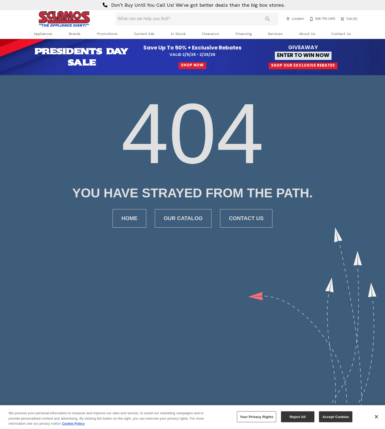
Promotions (107, 34)
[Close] (376, 419)
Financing (243, 34)
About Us (307, 34)
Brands (74, 34)
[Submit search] (267, 19)
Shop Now (192, 65)
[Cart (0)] (348, 19)
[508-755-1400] (321, 19)
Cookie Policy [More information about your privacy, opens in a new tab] (73, 426)
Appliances (43, 34)
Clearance (210, 34)
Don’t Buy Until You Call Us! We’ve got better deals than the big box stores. (193, 5)
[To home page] (64, 19)
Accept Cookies (335, 419)
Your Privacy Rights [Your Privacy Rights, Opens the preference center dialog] (256, 419)
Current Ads (144, 34)
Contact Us (341, 34)
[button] (288, 19)
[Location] (294, 19)
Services (275, 34)
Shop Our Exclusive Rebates (303, 66)
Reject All (298, 419)
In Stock (178, 34)
